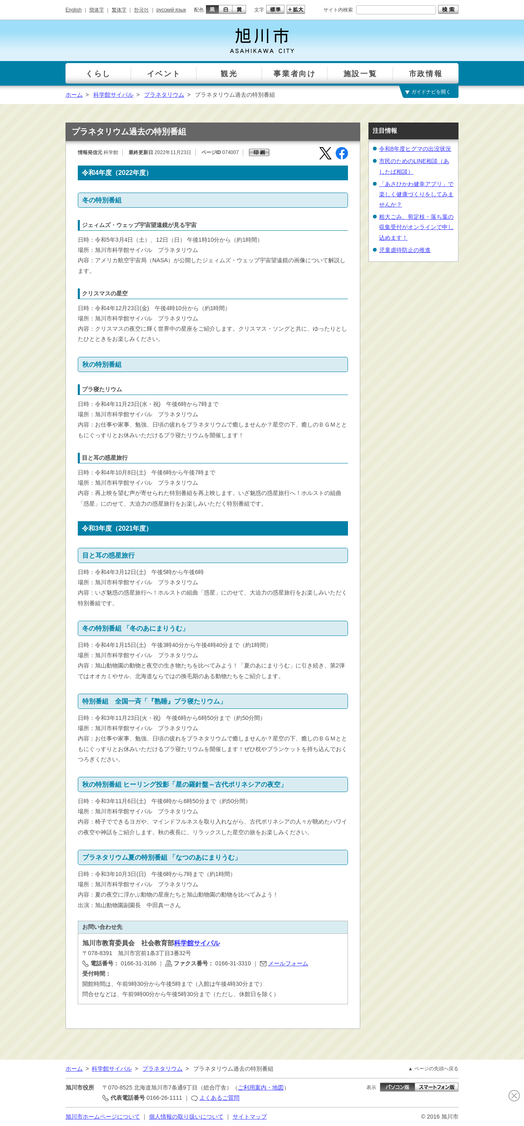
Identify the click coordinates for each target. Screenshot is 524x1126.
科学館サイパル (113, 94)
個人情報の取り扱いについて (186, 1116)
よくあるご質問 (219, 1097)
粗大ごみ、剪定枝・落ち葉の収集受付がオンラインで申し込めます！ (416, 227)
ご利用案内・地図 (261, 1087)
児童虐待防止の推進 (405, 250)
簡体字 (96, 10)
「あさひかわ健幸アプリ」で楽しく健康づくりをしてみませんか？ (416, 194)
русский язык (171, 10)
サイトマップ (250, 1116)
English (73, 10)
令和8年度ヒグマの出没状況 (415, 148)
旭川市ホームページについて (103, 1116)
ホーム (74, 94)
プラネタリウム (164, 94)
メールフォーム (288, 963)
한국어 (141, 10)
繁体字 (119, 10)
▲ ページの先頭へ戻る (433, 1069)
